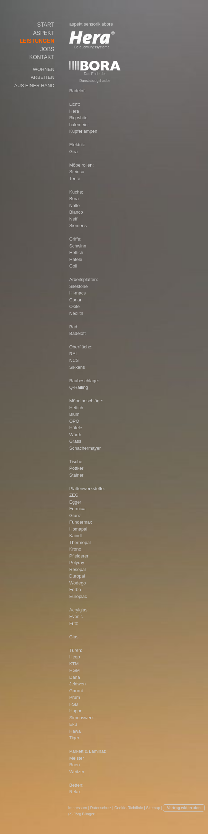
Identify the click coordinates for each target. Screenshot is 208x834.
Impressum (77, 808)
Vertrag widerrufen (183, 808)
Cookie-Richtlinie (129, 808)
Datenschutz (100, 808)
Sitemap (153, 808)
